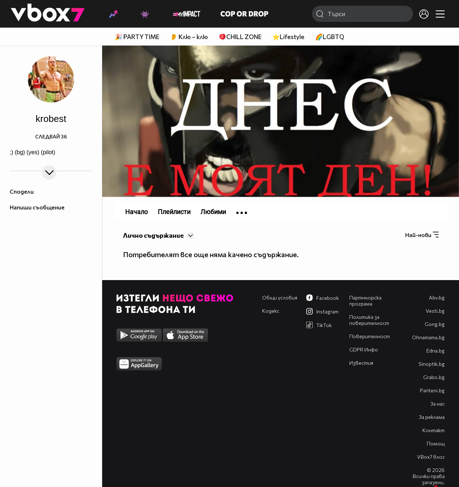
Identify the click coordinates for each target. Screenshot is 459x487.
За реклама (432, 417)
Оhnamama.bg (428, 337)
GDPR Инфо (363, 349)
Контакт (433, 430)
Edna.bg (435, 350)
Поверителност (369, 336)
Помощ (436, 443)
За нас (437, 404)
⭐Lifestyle (288, 37)
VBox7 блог (431, 457)
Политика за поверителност (369, 320)
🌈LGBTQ (329, 37)
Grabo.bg (434, 377)
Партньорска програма (365, 300)
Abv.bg (437, 297)
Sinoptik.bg (431, 364)
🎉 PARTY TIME (137, 37)
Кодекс (270, 311)
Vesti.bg (435, 311)
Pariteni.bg (432, 390)
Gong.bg (435, 324)
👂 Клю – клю (189, 37)
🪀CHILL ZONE (240, 37)
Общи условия (279, 297)
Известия (361, 363)
